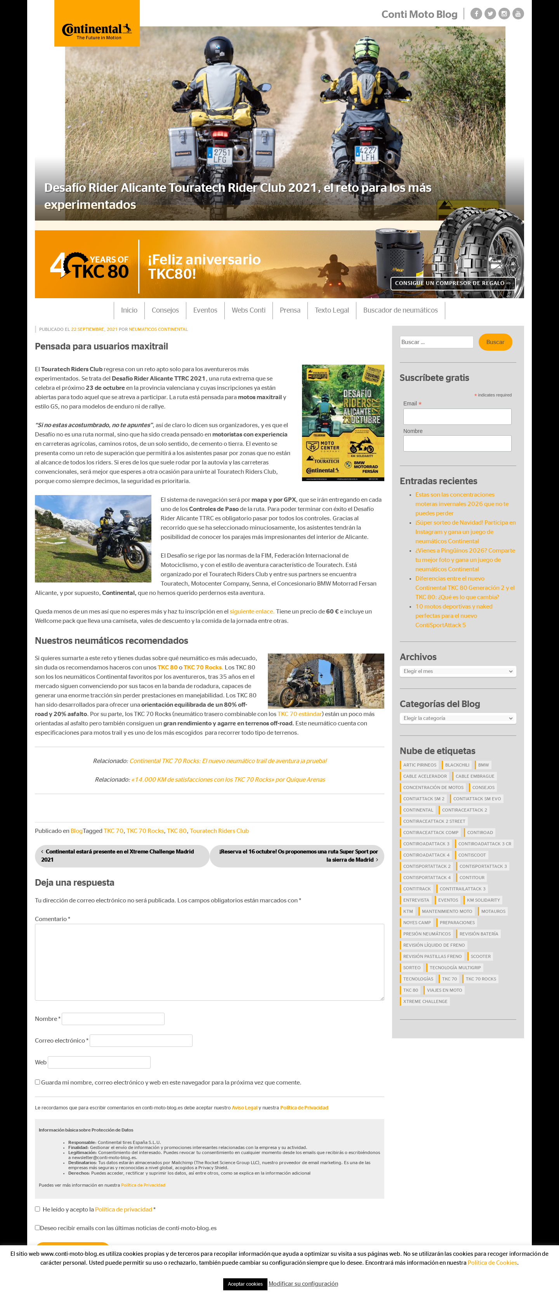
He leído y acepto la (95, 1202)
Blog (77, 824)
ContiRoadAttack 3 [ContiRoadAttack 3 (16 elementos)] (426, 836)
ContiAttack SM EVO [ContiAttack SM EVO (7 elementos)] (477, 791)
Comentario (52, 912)
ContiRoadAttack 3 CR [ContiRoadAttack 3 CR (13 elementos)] (484, 836)
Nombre (48, 1012)
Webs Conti (249, 303)
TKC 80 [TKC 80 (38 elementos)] (410, 983)
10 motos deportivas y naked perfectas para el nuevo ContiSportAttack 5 (454, 608)
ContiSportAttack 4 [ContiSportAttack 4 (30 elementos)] (427, 870)
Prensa (290, 303)
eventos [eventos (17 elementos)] (448, 893)
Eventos (205, 303)
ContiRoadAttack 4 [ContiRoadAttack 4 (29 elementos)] (426, 848)
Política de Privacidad (304, 1101)
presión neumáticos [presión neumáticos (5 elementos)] (427, 927)
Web (41, 1055)
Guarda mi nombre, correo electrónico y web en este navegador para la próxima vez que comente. (171, 1076)
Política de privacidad (124, 1202)
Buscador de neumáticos (400, 303)
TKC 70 (113, 824)
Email (412, 396)
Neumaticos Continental (158, 322)
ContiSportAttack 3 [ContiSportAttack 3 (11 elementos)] (483, 859)
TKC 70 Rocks (145, 824)
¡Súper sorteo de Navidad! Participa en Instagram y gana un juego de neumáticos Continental (465, 525)
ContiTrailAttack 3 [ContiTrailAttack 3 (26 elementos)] (463, 882)
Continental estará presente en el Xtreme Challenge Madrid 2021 (117, 849)
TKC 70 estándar (300, 707)
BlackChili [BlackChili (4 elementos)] (457, 758)
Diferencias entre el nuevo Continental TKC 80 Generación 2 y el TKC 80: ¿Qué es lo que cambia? (465, 580)
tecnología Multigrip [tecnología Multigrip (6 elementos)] (455, 960)
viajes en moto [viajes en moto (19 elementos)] (444, 983)
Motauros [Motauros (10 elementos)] (493, 904)
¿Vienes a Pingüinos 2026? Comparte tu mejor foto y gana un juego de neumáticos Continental (465, 553)
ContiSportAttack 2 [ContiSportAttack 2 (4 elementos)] (427, 859)
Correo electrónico (62, 1034)
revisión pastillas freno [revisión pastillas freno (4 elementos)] (432, 949)
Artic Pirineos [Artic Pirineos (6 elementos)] (419, 758)
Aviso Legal (244, 1101)
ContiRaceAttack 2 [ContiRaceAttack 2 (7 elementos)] (464, 803)
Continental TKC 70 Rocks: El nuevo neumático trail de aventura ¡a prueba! (227, 754)
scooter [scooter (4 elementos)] (481, 949)
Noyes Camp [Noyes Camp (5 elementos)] (417, 915)
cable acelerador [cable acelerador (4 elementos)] (425, 769)
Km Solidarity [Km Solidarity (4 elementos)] (483, 893)
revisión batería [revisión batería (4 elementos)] (479, 927)
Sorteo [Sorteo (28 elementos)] (412, 960)
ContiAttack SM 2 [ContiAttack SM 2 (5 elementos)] (423, 791)
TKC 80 (177, 824)
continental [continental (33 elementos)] (418, 803)
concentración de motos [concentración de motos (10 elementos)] (433, 780)
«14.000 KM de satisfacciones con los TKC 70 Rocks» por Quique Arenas (228, 773)
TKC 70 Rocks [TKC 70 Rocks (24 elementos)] (481, 972)
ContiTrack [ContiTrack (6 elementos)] (417, 882)
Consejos (165, 303)
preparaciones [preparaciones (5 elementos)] (457, 915)
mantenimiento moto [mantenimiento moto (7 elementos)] (447, 904)
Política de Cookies (492, 1263)
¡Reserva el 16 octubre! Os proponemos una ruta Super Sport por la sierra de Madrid (298, 849)
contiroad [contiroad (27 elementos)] (480, 825)
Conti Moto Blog (419, 14)
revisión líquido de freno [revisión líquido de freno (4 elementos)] (434, 938)
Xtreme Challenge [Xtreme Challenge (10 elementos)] (425, 994)
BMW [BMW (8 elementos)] (483, 758)
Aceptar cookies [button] (245, 1284)
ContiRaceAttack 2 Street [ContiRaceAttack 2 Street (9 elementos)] (434, 814)
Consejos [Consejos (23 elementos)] (483, 780)
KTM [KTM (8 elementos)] (408, 904)
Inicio (129, 303)
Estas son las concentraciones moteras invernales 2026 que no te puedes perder (462, 497)
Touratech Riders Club (219, 824)
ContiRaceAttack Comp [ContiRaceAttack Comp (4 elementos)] (430, 825)
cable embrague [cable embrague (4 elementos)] (475, 769)
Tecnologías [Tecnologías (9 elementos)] (418, 972)
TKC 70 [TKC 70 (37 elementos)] (449, 972)
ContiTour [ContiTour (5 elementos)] (472, 870)
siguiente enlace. (252, 604)
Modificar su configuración (303, 1284)
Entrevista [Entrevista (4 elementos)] (416, 893)
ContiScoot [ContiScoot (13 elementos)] (472, 848)
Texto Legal (332, 303)
